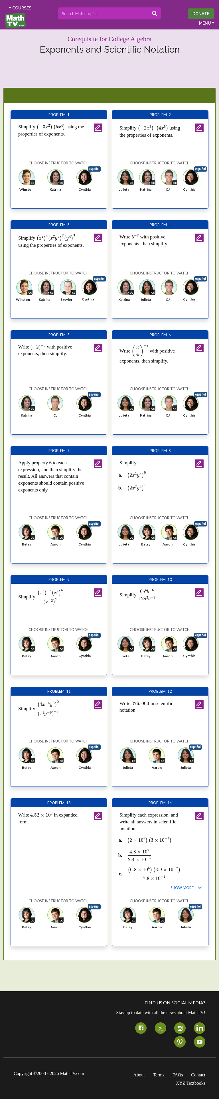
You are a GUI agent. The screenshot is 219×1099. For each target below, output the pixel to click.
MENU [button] (205, 23)
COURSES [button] (21, 8)
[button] (26, 182)
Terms (158, 1074)
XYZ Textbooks (190, 1083)
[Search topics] (103, 13)
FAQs (178, 1074)
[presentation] (50, 127)
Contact (198, 1074)
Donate (201, 13)
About (139, 1074)
